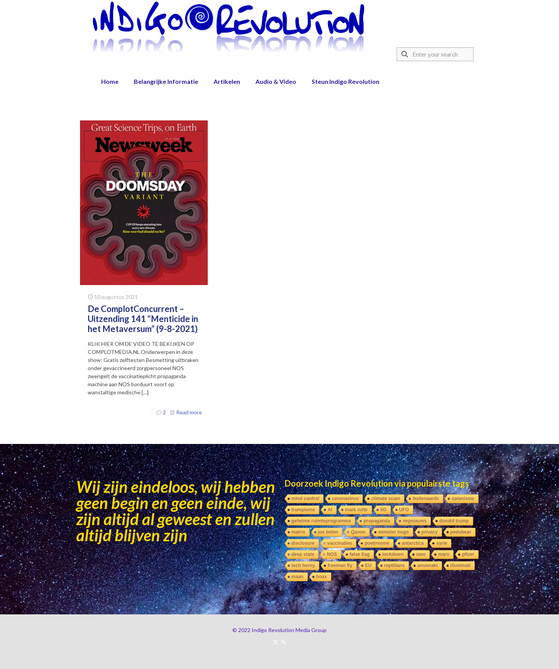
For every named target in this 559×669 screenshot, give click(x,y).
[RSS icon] (284, 641)
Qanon (358, 532)
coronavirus (345, 498)
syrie (441, 543)
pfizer (468, 554)
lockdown (393, 554)
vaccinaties (339, 543)
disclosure (303, 543)
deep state (303, 554)
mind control (306, 498)
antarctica (413, 543)
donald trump (454, 521)
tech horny (303, 565)
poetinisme (377, 543)
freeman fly (340, 565)
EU (368, 565)
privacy (430, 532)
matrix (298, 532)
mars (443, 554)
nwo (421, 554)
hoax (321, 576)
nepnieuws (415, 521)
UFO (404, 509)
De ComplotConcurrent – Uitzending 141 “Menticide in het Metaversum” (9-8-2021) (143, 319)
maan (298, 576)
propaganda (377, 521)
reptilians (394, 565)
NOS (332, 554)
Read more (189, 412)
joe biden (328, 532)
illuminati (461, 565)
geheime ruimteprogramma (321, 521)
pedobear (461, 532)
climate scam (385, 498)
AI (330, 509)
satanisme (463, 498)
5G (383, 509)
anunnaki (427, 565)
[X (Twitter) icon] (276, 641)
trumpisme (303, 509)
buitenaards (426, 498)
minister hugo (393, 532)
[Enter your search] (435, 54)
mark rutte (356, 509)
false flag (360, 554)
